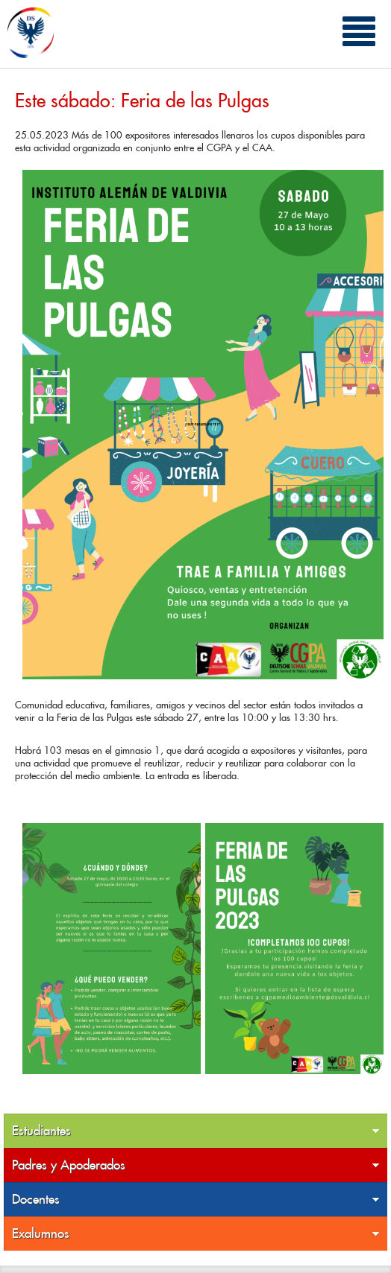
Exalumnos (196, 1234)
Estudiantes (196, 1131)
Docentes (196, 1199)
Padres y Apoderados (196, 1165)
